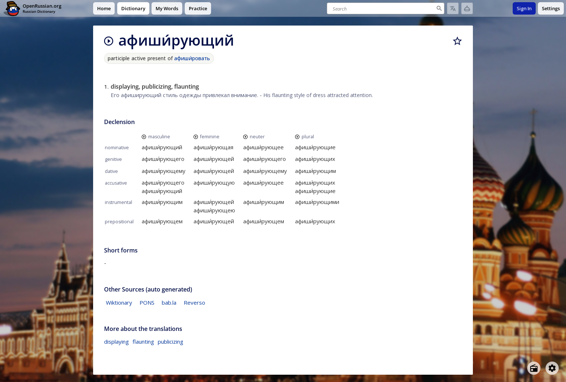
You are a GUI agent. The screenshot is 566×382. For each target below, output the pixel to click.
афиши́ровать (192, 58)
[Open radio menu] (533, 368)
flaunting (143, 341)
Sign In (524, 8)
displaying (116, 341)
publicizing (170, 341)
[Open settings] (552, 368)
